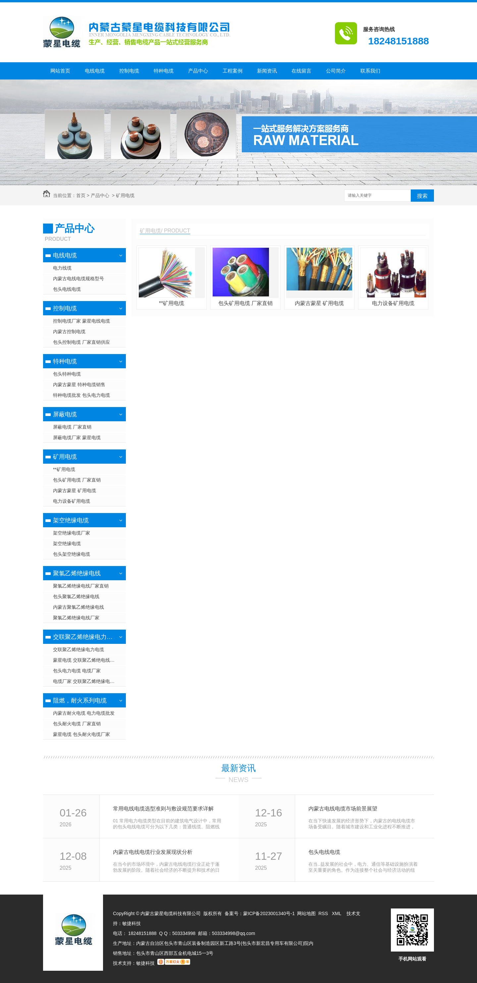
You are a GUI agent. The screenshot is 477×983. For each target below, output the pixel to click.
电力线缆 (62, 268)
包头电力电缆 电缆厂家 (77, 670)
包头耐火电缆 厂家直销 (77, 723)
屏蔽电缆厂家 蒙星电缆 (77, 437)
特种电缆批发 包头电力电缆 (81, 395)
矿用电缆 (125, 195)
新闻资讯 (267, 71)
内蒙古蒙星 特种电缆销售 (79, 384)
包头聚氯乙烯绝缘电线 (76, 596)
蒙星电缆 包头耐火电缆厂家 (81, 734)
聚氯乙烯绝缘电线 (77, 573)
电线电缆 (95, 71)
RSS (323, 913)
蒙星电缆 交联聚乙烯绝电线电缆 (86, 660)
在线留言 (301, 71)
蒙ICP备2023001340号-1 (269, 913)
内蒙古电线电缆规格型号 (78, 278)
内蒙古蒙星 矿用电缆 (74, 490)
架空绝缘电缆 (71, 520)
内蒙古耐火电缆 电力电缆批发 (84, 713)
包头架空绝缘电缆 (71, 554)
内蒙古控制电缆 (69, 331)
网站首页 (60, 71)
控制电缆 (129, 71)
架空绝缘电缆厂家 (71, 533)
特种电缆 (164, 71)
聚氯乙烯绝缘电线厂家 (76, 617)
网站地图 (306, 913)
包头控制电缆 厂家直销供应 (81, 342)
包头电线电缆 (67, 289)
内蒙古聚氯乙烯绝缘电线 (78, 607)
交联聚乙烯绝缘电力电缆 (83, 637)
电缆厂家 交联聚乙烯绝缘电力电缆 (88, 681)
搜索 (422, 196)
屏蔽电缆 (65, 414)
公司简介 (336, 71)
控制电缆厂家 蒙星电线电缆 (81, 321)
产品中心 (198, 71)
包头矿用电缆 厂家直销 (77, 480)
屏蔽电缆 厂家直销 (72, 427)
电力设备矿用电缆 (71, 501)
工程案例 (232, 71)
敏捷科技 (131, 923)
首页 (80, 195)
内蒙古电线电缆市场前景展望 (342, 808)
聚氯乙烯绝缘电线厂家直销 (81, 586)
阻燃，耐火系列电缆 (80, 700)
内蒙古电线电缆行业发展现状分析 (152, 852)
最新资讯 (238, 768)
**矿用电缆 (64, 469)
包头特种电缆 (67, 374)
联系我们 (370, 71)
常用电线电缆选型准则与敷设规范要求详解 (163, 808)
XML (337, 913)
